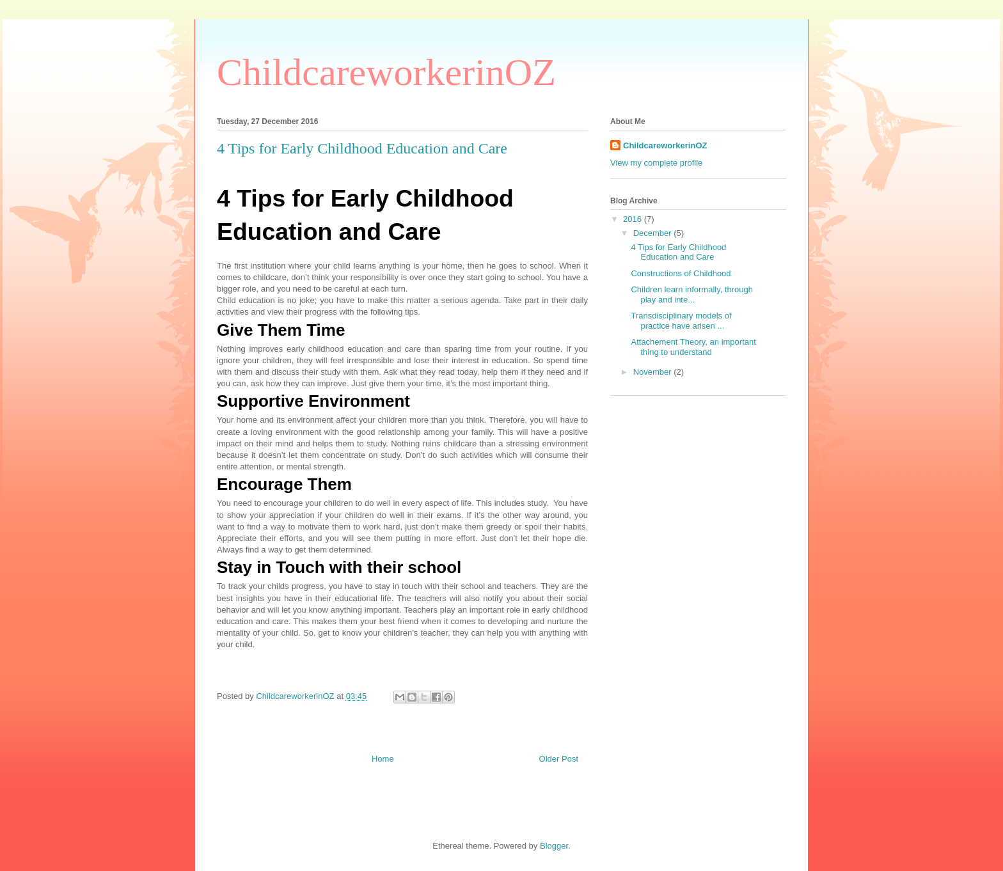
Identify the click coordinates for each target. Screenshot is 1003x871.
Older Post (558, 759)
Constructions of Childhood (681, 273)
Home (383, 759)
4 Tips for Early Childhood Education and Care (678, 252)
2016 (633, 219)
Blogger (554, 846)
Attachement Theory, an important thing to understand (693, 347)
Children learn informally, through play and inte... (692, 294)
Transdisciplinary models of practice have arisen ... (681, 321)
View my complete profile (656, 163)
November (653, 372)
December (653, 233)
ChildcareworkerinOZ (386, 72)
